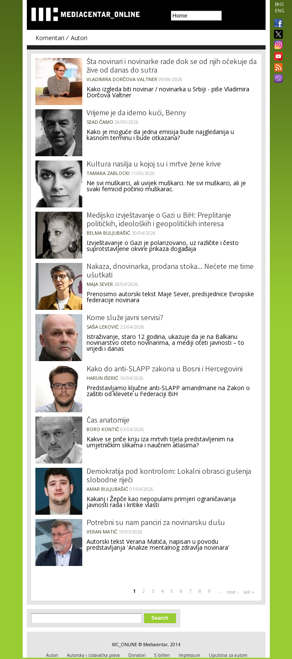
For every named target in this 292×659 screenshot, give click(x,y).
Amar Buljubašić (107, 489)
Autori (79, 38)
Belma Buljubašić (108, 233)
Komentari (49, 38)
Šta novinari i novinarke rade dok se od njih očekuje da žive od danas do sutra (172, 66)
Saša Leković (103, 327)
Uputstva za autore (228, 655)
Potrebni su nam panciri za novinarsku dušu (156, 523)
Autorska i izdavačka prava (93, 655)
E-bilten (162, 655)
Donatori (137, 655)
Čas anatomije (108, 420)
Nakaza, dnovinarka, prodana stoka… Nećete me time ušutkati (170, 271)
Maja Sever (100, 284)
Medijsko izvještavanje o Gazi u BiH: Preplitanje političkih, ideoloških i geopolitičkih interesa (159, 220)
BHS (279, 4)
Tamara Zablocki (108, 173)
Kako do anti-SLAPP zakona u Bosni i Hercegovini (165, 369)
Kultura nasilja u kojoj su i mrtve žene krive (154, 164)
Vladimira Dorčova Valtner (122, 79)
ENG (279, 11)
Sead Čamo (100, 122)
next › (232, 592)
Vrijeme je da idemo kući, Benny (136, 113)
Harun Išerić (103, 378)
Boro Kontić (103, 429)
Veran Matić (102, 531)
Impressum (189, 655)
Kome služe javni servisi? (125, 318)
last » (248, 592)
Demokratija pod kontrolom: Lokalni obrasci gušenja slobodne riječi (169, 476)
